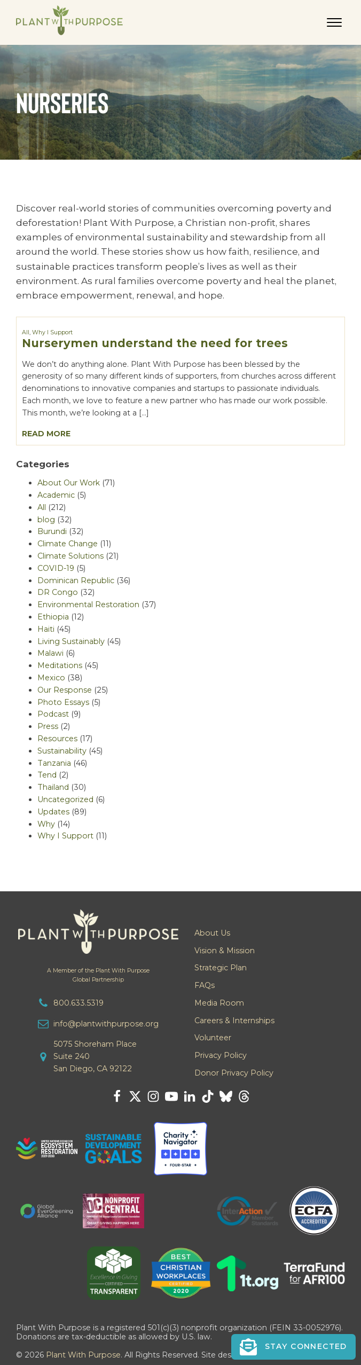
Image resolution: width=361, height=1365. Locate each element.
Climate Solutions (70, 556)
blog (46, 519)
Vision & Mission (224, 950)
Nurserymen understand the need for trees (155, 343)
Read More (46, 433)
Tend (47, 775)
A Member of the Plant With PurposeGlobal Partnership (98, 975)
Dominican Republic (75, 580)
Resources (57, 738)
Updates (53, 812)
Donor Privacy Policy (233, 1073)
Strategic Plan (220, 967)
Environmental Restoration (88, 604)
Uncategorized (65, 799)
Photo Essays (63, 702)
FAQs (204, 985)
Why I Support (52, 332)
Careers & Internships (234, 1020)
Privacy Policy (220, 1055)
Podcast (53, 714)
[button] (293, 1347)
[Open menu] (334, 22)
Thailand (53, 787)
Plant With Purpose (83, 1355)
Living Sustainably (71, 641)
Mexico (51, 677)
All (25, 332)
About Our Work (68, 483)
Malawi (50, 653)
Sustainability (62, 751)
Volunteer (212, 1037)
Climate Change (67, 543)
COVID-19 (55, 568)
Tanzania (54, 763)
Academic (56, 495)
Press (47, 726)
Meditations (59, 665)
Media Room (219, 1003)
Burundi (52, 531)
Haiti (45, 629)
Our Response (64, 690)
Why (46, 824)
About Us (212, 933)
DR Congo (57, 592)
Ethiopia (53, 617)
